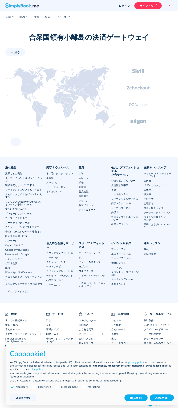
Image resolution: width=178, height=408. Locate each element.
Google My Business (17, 249)
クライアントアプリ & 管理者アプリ (23, 285)
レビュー (116, 319)
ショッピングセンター (123, 180)
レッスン (83, 200)
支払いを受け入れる (16, 208)
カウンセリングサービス (59, 252)
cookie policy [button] (35, 369)
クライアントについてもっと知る (23, 189)
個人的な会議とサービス (60, 244)
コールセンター (119, 194)
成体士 (147, 189)
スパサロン (52, 182)
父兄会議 (83, 191)
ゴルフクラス (86, 270)
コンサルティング (56, 261)
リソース (62, 17)
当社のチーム (118, 328)
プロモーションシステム (18, 213)
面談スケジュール (121, 203)
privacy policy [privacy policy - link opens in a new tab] (136, 362)
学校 (81, 182)
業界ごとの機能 (13, 173)
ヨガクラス (85, 266)
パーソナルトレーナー (91, 252)
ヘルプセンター (87, 319)
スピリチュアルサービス (59, 270)
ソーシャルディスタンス (157, 212)
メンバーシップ (13, 258)
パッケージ (11, 240)
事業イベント (118, 283)
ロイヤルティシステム (17, 291)
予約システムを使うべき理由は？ (23, 231)
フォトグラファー (121, 258)
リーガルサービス (121, 207)
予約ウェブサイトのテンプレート (23, 333)
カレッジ (83, 178)
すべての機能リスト (16, 319)
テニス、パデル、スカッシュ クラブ (92, 284)
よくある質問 (86, 328)
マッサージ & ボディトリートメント (157, 175)
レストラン (117, 267)
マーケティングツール (17, 222)
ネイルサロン (53, 191)
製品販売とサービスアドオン (21, 185)
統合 (7, 267)
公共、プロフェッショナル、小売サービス (125, 171)
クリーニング (53, 284)
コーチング (52, 257)
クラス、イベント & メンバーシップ (23, 179)
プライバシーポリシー (156, 328)
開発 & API (52, 333)
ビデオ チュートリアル (91, 333)
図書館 (82, 187)
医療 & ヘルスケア (155, 167)
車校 (146, 248)
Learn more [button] (22, 397)
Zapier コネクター (15, 244)
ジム (81, 257)
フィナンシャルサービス (124, 198)
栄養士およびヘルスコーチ (157, 225)
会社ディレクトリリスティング (59, 339)
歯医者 (147, 180)
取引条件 (148, 319)
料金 (47, 17)
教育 (81, 167)
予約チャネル (12, 328)
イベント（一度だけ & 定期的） (125, 273)
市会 (113, 189)
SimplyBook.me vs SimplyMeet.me (15, 339)
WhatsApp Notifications (19, 272)
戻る (17, 52)
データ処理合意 (152, 333)
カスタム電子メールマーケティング (23, 278)
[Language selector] (169, 5)
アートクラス (118, 248)
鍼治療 (147, 194)
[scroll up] (15, 142)
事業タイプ (52, 328)
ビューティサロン (56, 187)
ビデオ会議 (11, 263)
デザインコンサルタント (59, 275)
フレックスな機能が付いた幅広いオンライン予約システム (23, 203)
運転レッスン (152, 243)
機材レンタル (118, 262)
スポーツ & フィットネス (93, 244)
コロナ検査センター (155, 207)
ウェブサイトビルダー (17, 217)
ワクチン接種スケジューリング (157, 218)
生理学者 (148, 198)
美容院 (50, 178)
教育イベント (86, 205)
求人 (113, 337)
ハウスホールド (54, 279)
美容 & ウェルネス (57, 167)
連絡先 (115, 333)
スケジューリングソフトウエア (22, 226)
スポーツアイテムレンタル (92, 276)
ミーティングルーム (122, 278)
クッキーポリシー (153, 337)
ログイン (124, 5)
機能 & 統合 (11, 324)
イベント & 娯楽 (121, 243)
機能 (36, 17)
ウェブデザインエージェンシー (124, 218)
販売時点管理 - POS (16, 235)
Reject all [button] (136, 398)
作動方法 (83, 324)
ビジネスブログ (87, 337)
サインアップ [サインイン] (147, 5)
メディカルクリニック (156, 185)
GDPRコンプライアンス (157, 324)
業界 (24, 17)
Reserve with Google (17, 254)
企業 (9, 17)
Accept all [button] (161, 398)
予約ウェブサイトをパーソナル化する (23, 196)
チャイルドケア (87, 209)
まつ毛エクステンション (59, 173)
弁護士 (115, 212)
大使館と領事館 (119, 185)
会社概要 (116, 324)
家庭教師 (83, 196)
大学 (81, 173)
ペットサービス (54, 266)
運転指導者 (150, 253)
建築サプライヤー (121, 224)
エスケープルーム (121, 253)
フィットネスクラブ (90, 261)
